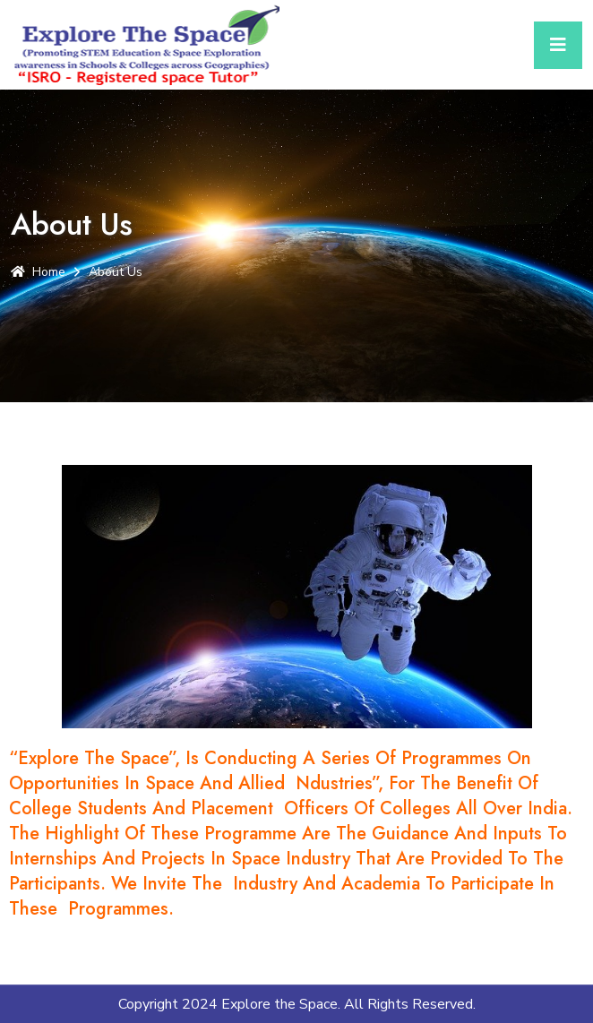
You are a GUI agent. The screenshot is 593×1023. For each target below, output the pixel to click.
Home (38, 271)
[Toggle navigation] (558, 45)
